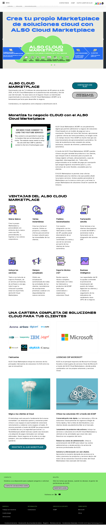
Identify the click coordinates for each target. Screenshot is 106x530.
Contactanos (64, 3)
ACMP (55, 515)
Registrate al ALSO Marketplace (27, 452)
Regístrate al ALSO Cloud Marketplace (85, 100)
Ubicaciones (6, 522)
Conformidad (6, 518)
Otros (80, 518)
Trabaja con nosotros (9, 515)
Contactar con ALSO (85, 91)
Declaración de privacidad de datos (30, 528)
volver (10, 11)
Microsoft (81, 515)
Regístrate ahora (60, 493)
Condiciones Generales (70, 528)
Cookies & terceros (11, 528)
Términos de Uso (55, 528)
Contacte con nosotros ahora (16, 491)
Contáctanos (32, 515)
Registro (46, 528)
